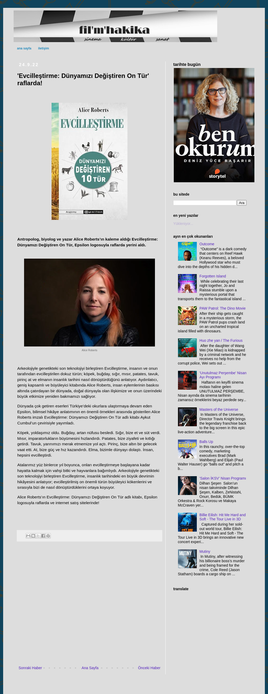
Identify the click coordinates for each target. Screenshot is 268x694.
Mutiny (204, 551)
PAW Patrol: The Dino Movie (222, 308)
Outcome (206, 244)
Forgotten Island (212, 276)
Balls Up (206, 442)
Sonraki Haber (30, 668)
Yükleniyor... (183, 223)
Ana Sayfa (90, 668)
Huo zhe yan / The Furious (221, 340)
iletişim (43, 48)
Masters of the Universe (218, 409)
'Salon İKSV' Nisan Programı (222, 478)
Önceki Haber (149, 668)
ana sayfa (24, 48)
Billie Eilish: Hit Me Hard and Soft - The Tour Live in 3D (222, 517)
